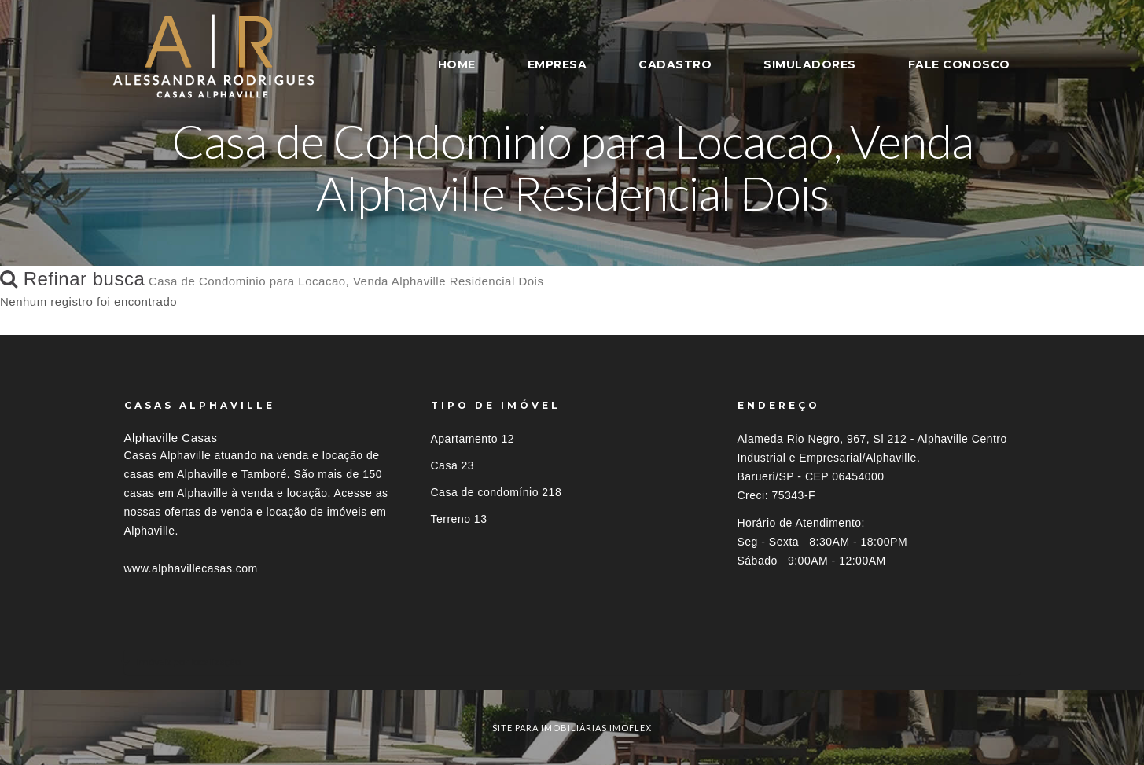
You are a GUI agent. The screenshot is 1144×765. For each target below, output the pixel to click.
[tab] (572, 662)
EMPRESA (557, 64)
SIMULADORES (809, 64)
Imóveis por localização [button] (188, 662)
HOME (457, 64)
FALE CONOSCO (959, 64)
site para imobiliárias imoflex (572, 728)
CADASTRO (675, 64)
